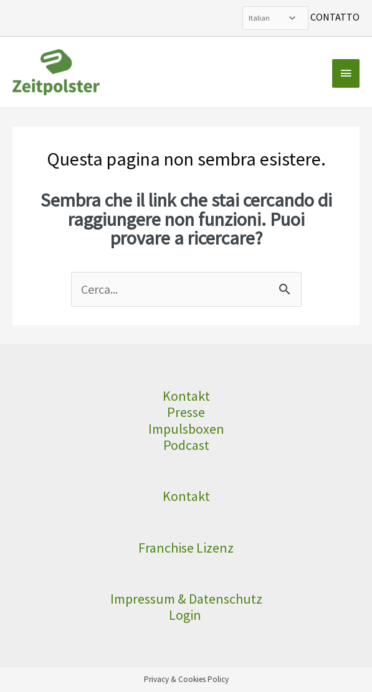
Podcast (186, 445)
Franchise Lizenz (186, 547)
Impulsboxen (186, 428)
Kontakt (186, 395)
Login (186, 615)
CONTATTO (335, 17)
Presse (186, 412)
